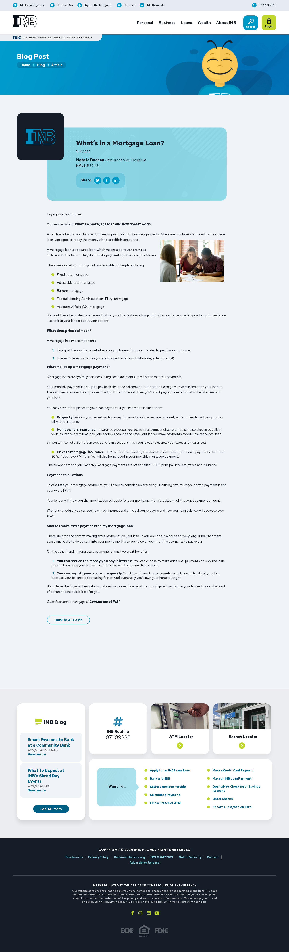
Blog (41, 65)
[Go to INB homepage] (25, 21)
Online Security (190, 849)
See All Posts (51, 801)
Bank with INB (160, 770)
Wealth (204, 23)
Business (167, 23)
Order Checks (223, 791)
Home (25, 65)
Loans (186, 23)
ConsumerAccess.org (129, 849)
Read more (37, 746)
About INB (226, 23)
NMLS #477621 (162, 849)
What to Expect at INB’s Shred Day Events (46, 768)
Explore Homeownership (168, 779)
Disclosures (74, 849)
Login (269, 23)
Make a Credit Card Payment (233, 762)
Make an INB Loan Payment (232, 770)
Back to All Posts (68, 612)
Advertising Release (144, 855)
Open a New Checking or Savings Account (236, 781)
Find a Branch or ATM (165, 795)
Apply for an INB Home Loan (170, 762)
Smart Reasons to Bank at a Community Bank (51, 734)
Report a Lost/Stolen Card (232, 799)
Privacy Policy (98, 849)
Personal (145, 23)
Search (251, 23)
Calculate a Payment (165, 787)
